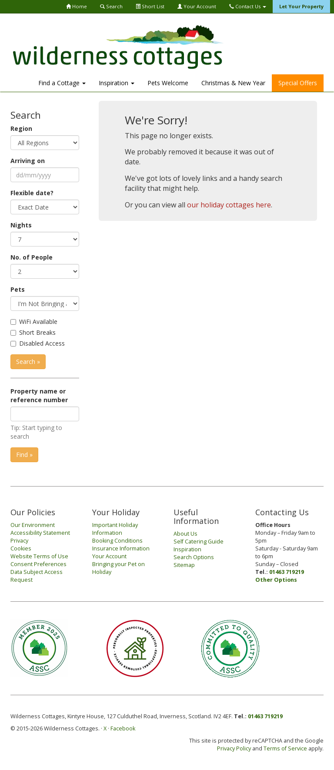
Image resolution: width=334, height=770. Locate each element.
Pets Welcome (167, 83)
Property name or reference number (39, 395)
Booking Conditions (117, 540)
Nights (21, 225)
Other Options (276, 579)
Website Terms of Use (39, 556)
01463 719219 (286, 572)
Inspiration (116, 83)
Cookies (20, 548)
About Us (185, 533)
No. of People (31, 257)
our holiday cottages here (229, 205)
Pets (17, 289)
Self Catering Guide (199, 541)
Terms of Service (285, 748)
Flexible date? (31, 193)
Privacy (19, 540)
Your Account (196, 6)
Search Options (194, 557)
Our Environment (32, 525)
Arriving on (27, 161)
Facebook (122, 728)
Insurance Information (121, 548)
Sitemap (184, 565)
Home (76, 6)
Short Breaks (37, 332)
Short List (150, 6)
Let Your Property (301, 6)
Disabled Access (42, 343)
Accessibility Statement (40, 533)
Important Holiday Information (115, 529)
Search (111, 6)
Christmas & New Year (233, 83)
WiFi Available (38, 321)
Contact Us (247, 6)
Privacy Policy (234, 748)
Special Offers (297, 83)
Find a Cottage (62, 83)
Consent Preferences (38, 564)
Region (21, 128)
